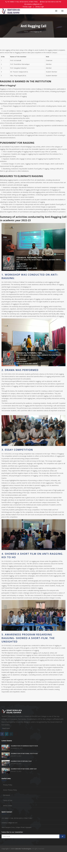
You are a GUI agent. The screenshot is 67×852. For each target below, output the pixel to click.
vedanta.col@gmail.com (34, 4)
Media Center (7, 806)
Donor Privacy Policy (10, 790)
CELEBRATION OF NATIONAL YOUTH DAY (24, 753)
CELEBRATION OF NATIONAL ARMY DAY (24, 769)
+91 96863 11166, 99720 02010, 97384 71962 (22, 2)
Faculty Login (27, 7)
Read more (6, 728)
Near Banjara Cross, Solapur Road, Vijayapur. (17, 827)
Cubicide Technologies (23, 849)
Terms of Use (7, 800)
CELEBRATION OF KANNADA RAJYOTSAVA (24, 746)
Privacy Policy (7, 785)
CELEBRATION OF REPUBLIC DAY (21, 761)
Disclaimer (6, 795)
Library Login (39, 7)
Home (26, 31)
